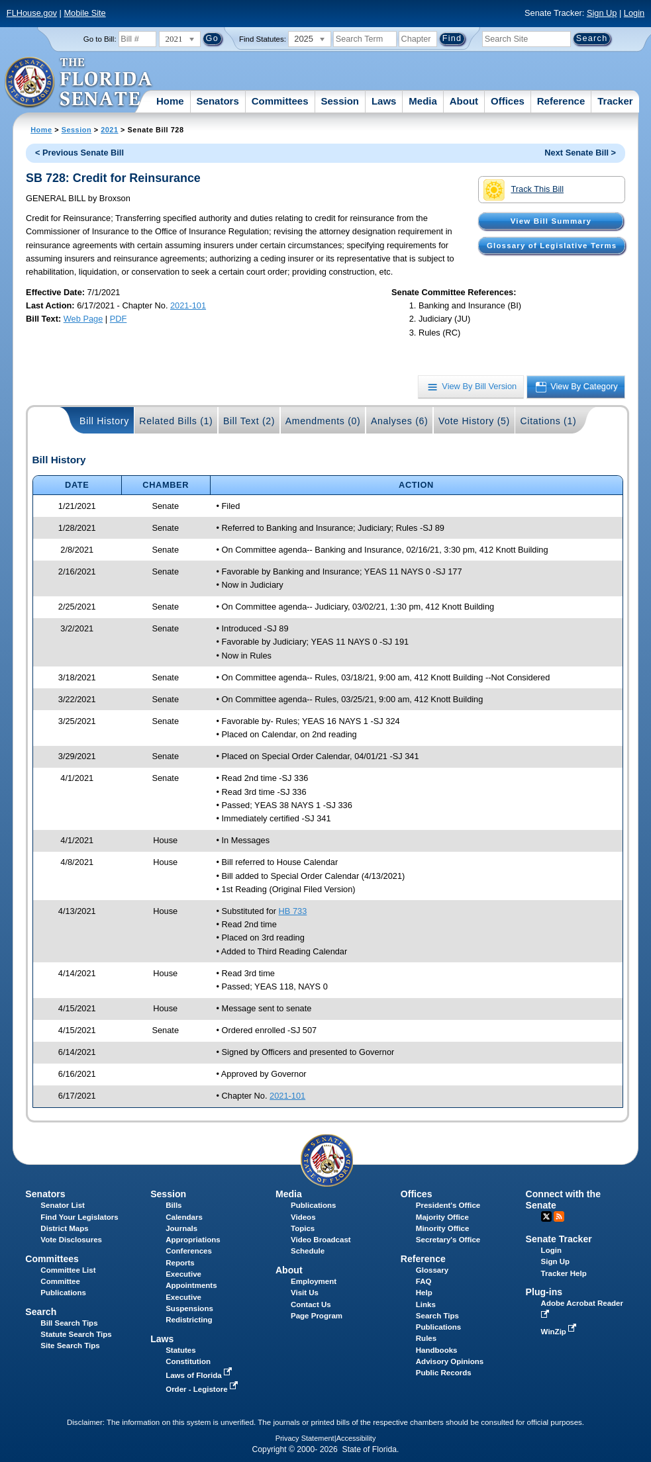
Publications (313, 1205)
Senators (218, 101)
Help (424, 1293)
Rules (426, 1338)
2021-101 (188, 305)
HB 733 (293, 911)
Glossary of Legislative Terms (552, 246)
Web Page (83, 319)
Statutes (180, 1350)
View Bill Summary (551, 221)
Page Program (316, 1316)
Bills (173, 1205)
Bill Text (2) (249, 421)
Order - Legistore (203, 1389)
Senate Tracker (559, 1239)
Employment (313, 1281)
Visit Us (305, 1293)
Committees (280, 101)
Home (170, 101)
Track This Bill (523, 190)
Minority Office (443, 1228)
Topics (303, 1228)
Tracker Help (564, 1273)
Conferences (189, 1251)
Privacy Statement (304, 1438)
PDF (118, 319)
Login (634, 13)
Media (423, 101)
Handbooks (437, 1350)
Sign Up (602, 13)
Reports (180, 1263)
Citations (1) (548, 421)
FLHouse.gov (32, 13)
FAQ (424, 1281)
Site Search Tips (69, 1345)
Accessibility (356, 1438)
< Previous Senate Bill (79, 153)
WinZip (560, 1332)
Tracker (614, 101)
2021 (109, 130)
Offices (508, 101)
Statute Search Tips (75, 1334)
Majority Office (442, 1217)
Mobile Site (84, 13)
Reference (561, 101)
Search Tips (437, 1316)
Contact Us (311, 1304)
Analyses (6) (399, 421)
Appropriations (193, 1240)
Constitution (188, 1361)
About (464, 101)
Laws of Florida (200, 1375)
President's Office (448, 1205)
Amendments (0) (323, 421)
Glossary (432, 1270)
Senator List (62, 1205)
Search (40, 1311)
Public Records (444, 1373)
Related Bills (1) (176, 421)
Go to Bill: (100, 39)
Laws (384, 101)
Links (426, 1304)
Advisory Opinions (449, 1361)
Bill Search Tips (68, 1323)
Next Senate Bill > (580, 153)
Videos (303, 1217)
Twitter (546, 1216)
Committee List (67, 1270)
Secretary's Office (448, 1240)
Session (340, 101)
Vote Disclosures (71, 1240)
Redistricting (189, 1320)
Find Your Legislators (79, 1217)
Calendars (184, 1217)
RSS (559, 1216)
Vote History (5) (474, 421)
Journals (181, 1228)
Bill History (104, 421)
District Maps (64, 1228)
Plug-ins (544, 1292)
